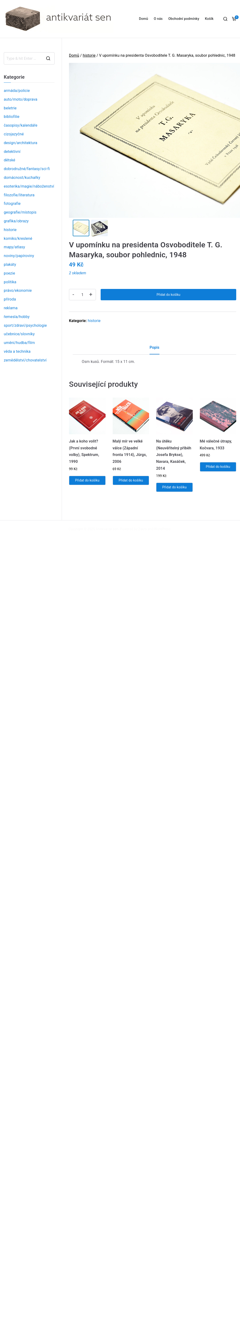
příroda (10, 299)
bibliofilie (11, 116)
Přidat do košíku (168, 296)
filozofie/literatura (19, 195)
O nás (158, 19)
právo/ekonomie (18, 290)
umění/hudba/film (19, 342)
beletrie (10, 108)
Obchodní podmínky (183, 19)
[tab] (154, 351)
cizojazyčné (14, 134)
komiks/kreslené (18, 238)
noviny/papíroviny (19, 256)
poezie (9, 273)
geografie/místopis (20, 212)
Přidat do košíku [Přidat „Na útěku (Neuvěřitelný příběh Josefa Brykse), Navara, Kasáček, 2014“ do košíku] (174, 488)
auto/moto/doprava (20, 99)
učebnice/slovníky (19, 334)
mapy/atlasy (14, 247)
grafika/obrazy (16, 221)
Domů (143, 19)
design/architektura (20, 143)
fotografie (12, 203)
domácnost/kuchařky (22, 177)
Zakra (142, 530)
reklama (10, 308)
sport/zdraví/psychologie (25, 325)
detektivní (12, 151)
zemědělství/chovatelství (25, 360)
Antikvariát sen (107, 530)
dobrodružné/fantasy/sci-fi (27, 169)
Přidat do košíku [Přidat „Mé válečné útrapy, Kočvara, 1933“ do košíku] (218, 468)
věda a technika (17, 351)
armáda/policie (17, 90)
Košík (209, 19)
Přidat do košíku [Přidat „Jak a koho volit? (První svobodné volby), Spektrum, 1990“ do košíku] (87, 482)
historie (89, 55)
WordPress (162, 530)
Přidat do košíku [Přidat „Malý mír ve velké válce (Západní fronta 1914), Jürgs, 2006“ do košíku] (131, 482)
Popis (154, 349)
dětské (9, 160)
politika (10, 282)
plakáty (10, 264)
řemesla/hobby (17, 316)
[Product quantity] (82, 296)
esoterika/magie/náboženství (29, 186)
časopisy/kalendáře (20, 125)
